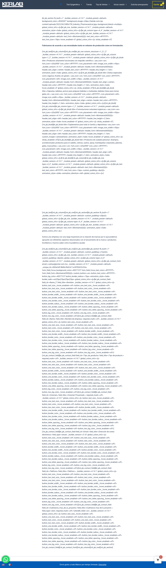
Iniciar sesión (120, 4)
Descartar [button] (102, 564)
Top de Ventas (104, 4)
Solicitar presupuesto (139, 4)
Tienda (90, 4)
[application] (83, 4)
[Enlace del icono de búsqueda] (63, 4)
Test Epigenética (76, 4)
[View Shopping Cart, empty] (158, 4)
